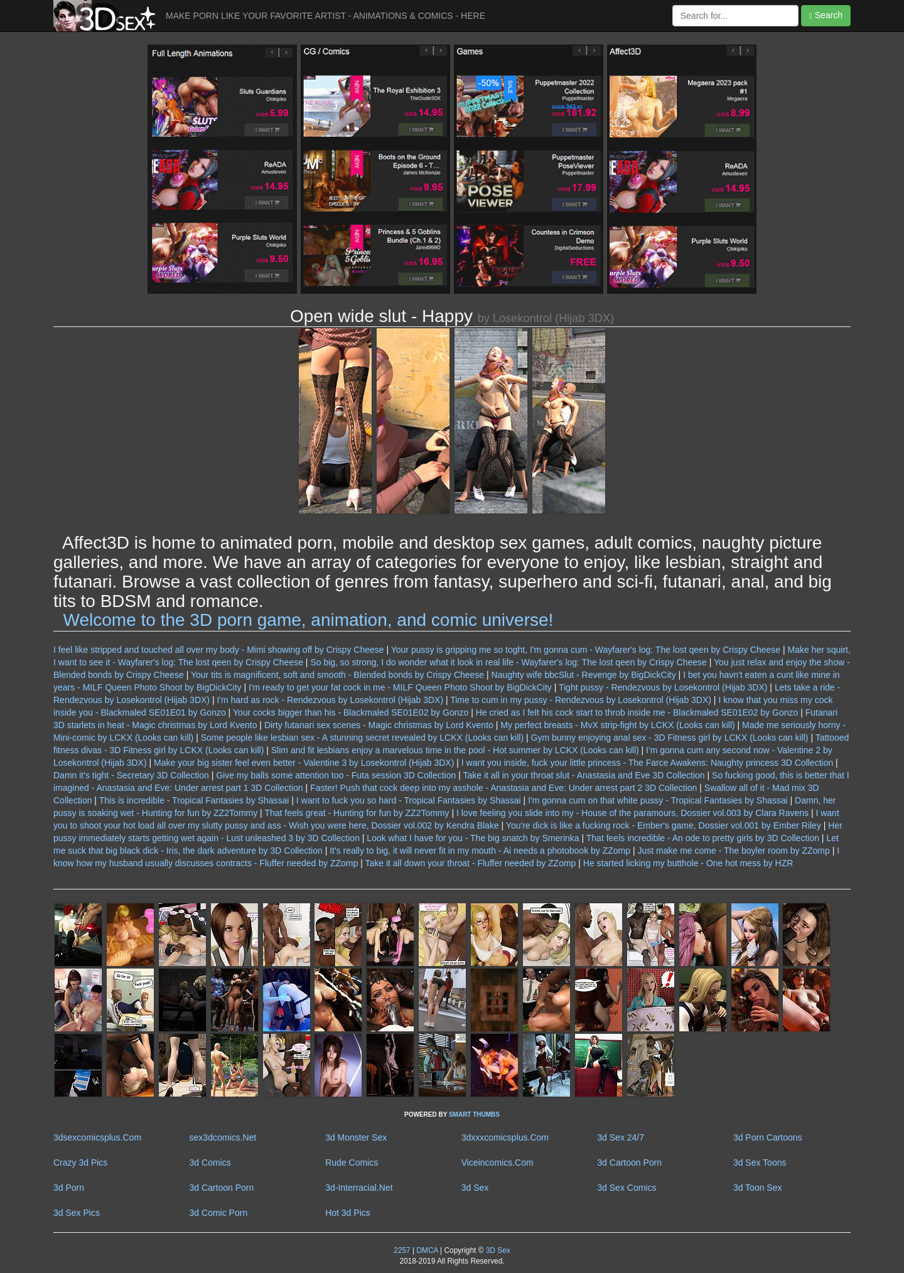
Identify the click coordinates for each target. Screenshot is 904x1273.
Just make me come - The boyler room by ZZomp (733, 851)
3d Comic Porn (219, 1213)
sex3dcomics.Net (223, 1137)
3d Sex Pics (76, 1213)
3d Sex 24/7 (620, 1137)
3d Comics (210, 1163)
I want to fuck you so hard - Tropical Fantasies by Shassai (408, 800)
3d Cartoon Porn (629, 1163)
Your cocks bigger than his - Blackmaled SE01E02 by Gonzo (350, 712)
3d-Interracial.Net (358, 1188)
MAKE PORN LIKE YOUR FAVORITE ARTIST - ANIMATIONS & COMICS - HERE (325, 16)
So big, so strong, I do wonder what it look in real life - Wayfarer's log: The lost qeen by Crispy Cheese (508, 662)
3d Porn (68, 1188)
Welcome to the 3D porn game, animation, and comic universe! (308, 620)
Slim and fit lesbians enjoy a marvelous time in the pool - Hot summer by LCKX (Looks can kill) (455, 750)
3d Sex (475, 1188)
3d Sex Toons (760, 1163)
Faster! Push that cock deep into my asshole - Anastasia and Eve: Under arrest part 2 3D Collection (503, 788)
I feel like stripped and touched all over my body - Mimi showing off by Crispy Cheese (218, 650)
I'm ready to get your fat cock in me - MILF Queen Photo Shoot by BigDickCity (400, 687)
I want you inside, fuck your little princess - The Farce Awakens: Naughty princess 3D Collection (647, 763)
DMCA (427, 1250)
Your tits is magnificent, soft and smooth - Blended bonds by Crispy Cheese (337, 675)
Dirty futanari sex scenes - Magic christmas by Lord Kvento (378, 725)
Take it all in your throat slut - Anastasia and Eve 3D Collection (583, 775)
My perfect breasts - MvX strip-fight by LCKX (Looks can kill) (617, 725)
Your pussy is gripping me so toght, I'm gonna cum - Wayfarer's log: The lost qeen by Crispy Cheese (585, 650)
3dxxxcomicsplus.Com (505, 1137)
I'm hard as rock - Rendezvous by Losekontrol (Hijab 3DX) (330, 700)
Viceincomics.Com (497, 1163)
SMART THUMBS (474, 1114)
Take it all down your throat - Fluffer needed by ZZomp (470, 863)
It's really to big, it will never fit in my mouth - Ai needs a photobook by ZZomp (480, 851)
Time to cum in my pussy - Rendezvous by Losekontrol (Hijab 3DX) (580, 700)
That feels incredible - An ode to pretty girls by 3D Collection (702, 838)
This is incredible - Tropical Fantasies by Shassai (194, 800)
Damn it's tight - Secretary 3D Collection (131, 775)
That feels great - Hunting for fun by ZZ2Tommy (356, 813)
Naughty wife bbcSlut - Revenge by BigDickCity (584, 675)
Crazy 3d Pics (80, 1163)
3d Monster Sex (356, 1137)
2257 (402, 1250)
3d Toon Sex (757, 1188)
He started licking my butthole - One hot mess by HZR (688, 863)
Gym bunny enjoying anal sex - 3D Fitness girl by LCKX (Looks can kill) (670, 738)
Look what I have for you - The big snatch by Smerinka (473, 838)
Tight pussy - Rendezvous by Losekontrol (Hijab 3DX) (663, 687)
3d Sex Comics (626, 1188)
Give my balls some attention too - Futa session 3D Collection (336, 775)
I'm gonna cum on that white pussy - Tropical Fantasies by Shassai (658, 800)
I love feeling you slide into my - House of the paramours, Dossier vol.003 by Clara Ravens (632, 813)
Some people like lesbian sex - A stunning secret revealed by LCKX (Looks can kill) (362, 738)
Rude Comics (351, 1163)
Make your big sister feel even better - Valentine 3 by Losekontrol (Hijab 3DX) (304, 763)
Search (825, 15)
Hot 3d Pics (347, 1213)
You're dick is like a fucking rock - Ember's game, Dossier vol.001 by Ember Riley (663, 825)
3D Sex (496, 1250)
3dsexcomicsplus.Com (97, 1137)
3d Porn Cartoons (767, 1137)
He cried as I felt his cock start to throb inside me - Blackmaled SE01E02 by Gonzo (637, 712)
